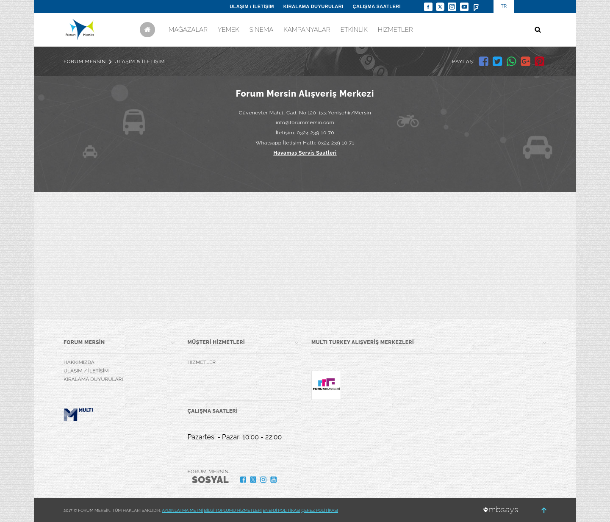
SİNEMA (262, 29)
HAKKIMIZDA (79, 362)
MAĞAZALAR (188, 29)
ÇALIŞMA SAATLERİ (377, 6)
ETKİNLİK (353, 29)
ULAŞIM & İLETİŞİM (139, 61)
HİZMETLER (395, 29)
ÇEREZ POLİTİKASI (319, 510)
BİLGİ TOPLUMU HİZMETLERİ (233, 510)
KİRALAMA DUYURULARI (313, 6)
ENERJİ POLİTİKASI (281, 510)
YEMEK (228, 29)
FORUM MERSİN (85, 61)
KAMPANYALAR (306, 29)
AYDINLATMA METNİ (182, 510)
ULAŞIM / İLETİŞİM (252, 6)
